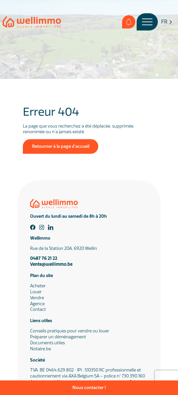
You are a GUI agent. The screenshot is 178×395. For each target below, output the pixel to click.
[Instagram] (41, 227)
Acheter (38, 285)
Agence (37, 303)
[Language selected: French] (166, 22)
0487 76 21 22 (43, 258)
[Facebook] (32, 227)
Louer (36, 291)
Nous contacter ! (89, 387)
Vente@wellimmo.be (51, 264)
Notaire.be (40, 348)
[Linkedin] (50, 227)
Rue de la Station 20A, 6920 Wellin (63, 248)
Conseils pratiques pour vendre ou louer (69, 330)
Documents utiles (47, 342)
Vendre (37, 297)
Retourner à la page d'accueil (60, 146)
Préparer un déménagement (58, 336)
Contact (38, 309)
